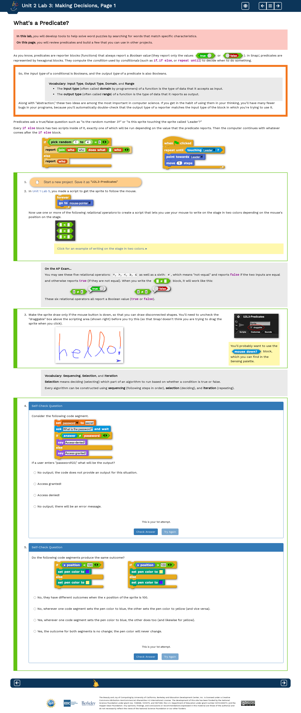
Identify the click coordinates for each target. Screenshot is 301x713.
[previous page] (262, 6)
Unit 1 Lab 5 (41, 191)
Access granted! (47, 484)
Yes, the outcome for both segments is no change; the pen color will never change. (98, 631)
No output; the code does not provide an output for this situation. (85, 472)
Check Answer (145, 531)
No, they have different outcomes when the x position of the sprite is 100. (91, 597)
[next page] (278, 6)
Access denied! (47, 495)
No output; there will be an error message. (67, 506)
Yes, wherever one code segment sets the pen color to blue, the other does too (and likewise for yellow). (114, 620)
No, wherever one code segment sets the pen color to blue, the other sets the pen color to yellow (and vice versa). (122, 609)
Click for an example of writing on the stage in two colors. (101, 248)
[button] (245, 6)
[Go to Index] (14, 6)
